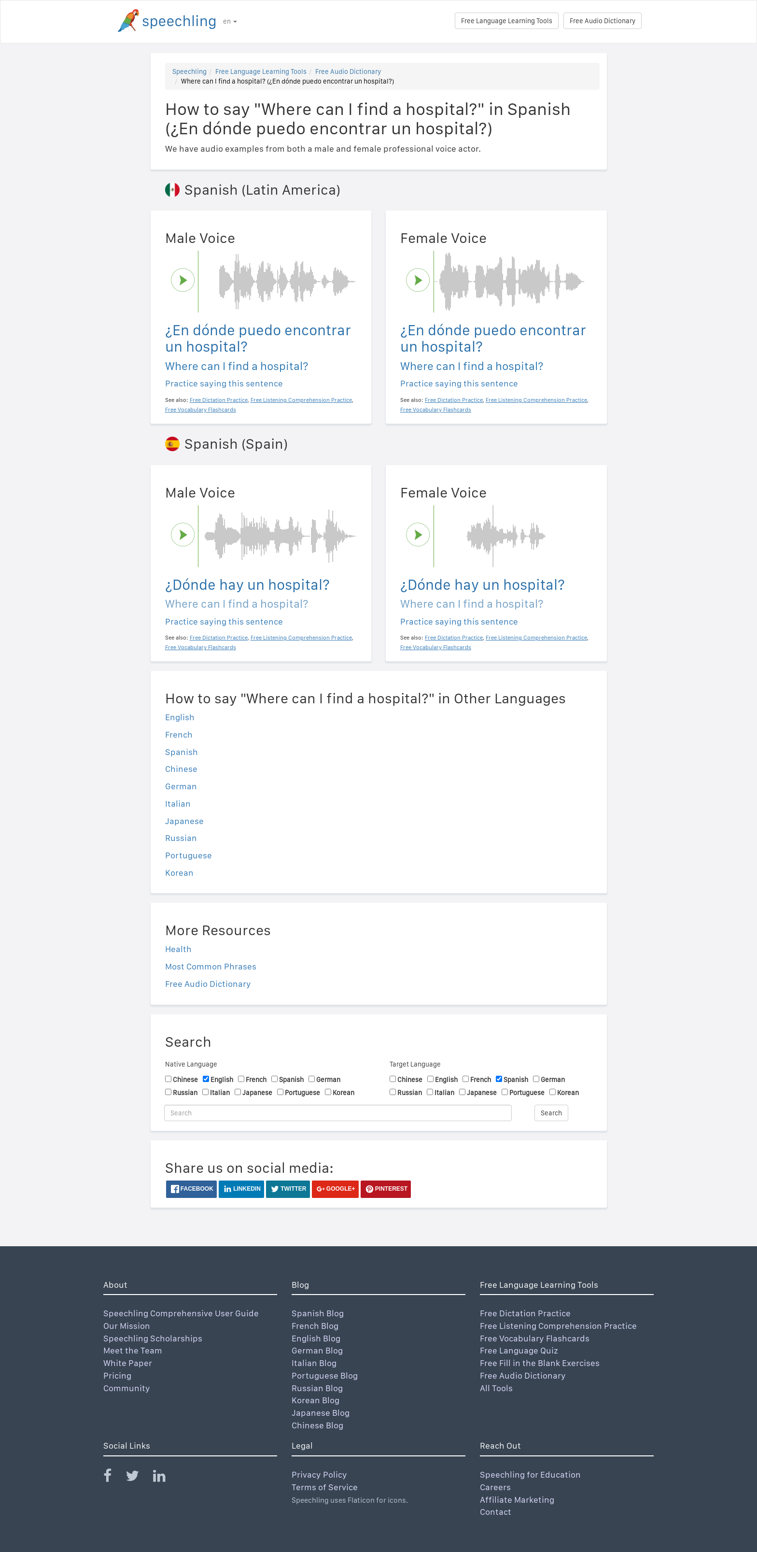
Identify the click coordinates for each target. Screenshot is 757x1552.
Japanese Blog (321, 1413)
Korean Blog (315, 1400)
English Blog (316, 1338)
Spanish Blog (318, 1313)
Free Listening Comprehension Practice (558, 1326)
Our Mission (126, 1326)
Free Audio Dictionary (602, 21)
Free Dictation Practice (525, 1313)
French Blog (315, 1326)
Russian (181, 838)
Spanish (181, 752)
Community (126, 1388)
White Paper (127, 1363)
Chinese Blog (317, 1425)
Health (178, 949)
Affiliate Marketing (517, 1500)
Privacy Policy (319, 1474)
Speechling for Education (530, 1474)
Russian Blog (317, 1388)
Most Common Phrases (210, 966)
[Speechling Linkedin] (165, 1478)
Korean (179, 873)
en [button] (230, 21)
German (181, 786)
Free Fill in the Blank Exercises (540, 1363)
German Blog (317, 1350)
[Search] (338, 1113)
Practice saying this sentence (224, 383)
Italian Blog (314, 1363)
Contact (495, 1512)
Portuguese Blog (325, 1375)
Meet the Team (132, 1350)
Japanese (184, 821)
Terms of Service (325, 1487)
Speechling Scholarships (152, 1338)
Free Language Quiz (519, 1350)
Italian (178, 803)
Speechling (189, 71)
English (180, 717)
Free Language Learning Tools (506, 21)
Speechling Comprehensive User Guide (181, 1313)
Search (551, 1113)
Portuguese (188, 855)
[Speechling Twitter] (138, 1478)
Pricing (117, 1375)
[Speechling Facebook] (113, 1478)
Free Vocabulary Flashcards (534, 1338)
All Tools (496, 1388)
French (179, 734)
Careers (495, 1487)
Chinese (181, 769)
